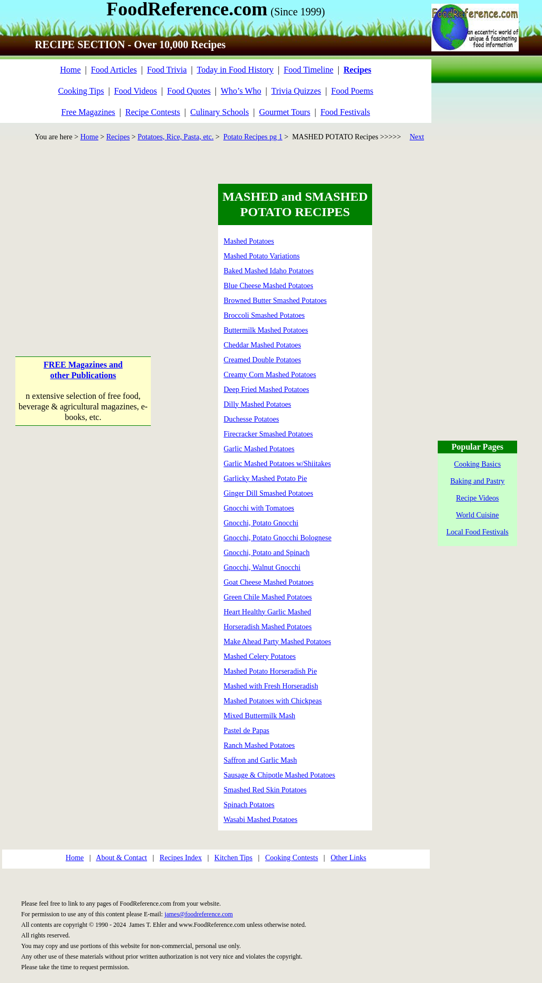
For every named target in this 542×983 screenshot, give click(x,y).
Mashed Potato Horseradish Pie (270, 671)
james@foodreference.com (199, 914)
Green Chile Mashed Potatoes (268, 597)
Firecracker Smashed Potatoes (268, 434)
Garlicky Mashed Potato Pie (265, 478)
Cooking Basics (477, 464)
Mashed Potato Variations (262, 256)
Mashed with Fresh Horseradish (271, 686)
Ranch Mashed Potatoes (259, 745)
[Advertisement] (84, 250)
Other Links (348, 858)
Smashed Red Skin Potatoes (265, 790)
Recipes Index (181, 858)
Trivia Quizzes (296, 90)
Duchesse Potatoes (251, 419)
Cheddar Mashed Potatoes (262, 345)
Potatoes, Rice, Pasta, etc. (175, 137)
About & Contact (121, 858)
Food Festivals (345, 112)
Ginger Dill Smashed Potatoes (268, 493)
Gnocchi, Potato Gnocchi (261, 523)
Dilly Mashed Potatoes (258, 404)
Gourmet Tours (284, 112)
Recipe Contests (152, 112)
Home (70, 69)
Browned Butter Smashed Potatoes (275, 301)
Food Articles (114, 69)
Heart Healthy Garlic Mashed (267, 612)
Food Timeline (308, 69)
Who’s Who (241, 90)
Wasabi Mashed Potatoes (260, 820)
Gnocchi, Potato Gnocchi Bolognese (278, 538)
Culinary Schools (220, 112)
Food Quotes (189, 90)
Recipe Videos (477, 498)
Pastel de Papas (246, 731)
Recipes (118, 137)
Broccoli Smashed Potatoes (264, 315)
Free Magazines (88, 112)
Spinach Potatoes (249, 805)
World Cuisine (477, 515)
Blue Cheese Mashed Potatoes (268, 286)
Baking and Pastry (477, 481)
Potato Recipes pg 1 (253, 137)
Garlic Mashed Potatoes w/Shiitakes (277, 464)
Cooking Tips (81, 90)
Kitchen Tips (233, 858)
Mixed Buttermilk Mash (259, 716)
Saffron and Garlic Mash (260, 760)
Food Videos (135, 90)
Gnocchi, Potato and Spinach (267, 553)
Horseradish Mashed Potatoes (268, 627)
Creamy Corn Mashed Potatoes (270, 375)
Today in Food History (235, 69)
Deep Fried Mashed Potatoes (266, 390)
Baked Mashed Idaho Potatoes (269, 271)
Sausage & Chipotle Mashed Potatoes (280, 775)
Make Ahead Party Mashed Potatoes (277, 642)
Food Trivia (167, 69)
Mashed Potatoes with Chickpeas (273, 701)
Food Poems (352, 90)
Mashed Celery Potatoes (260, 656)
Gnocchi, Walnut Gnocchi (262, 567)
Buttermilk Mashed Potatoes (266, 330)
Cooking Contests (291, 858)
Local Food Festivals (477, 532)
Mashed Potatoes (249, 241)
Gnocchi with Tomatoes (259, 508)
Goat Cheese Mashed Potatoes (269, 582)
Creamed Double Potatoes (262, 360)
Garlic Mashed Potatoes (259, 449)
